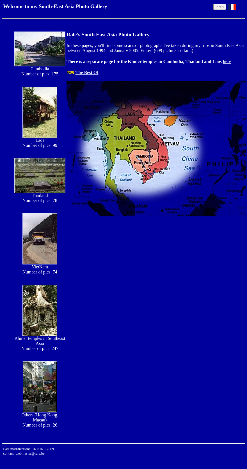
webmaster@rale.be (29, 453)
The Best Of (87, 72)
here (227, 61)
